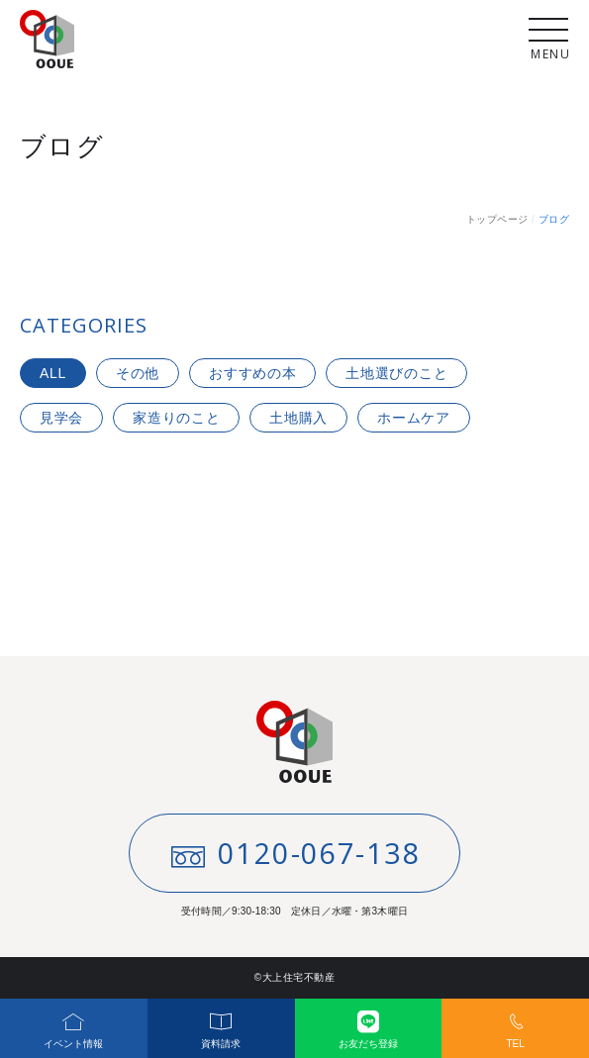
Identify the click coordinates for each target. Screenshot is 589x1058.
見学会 (61, 418)
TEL (515, 1024)
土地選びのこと (396, 373)
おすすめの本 (252, 373)
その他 (137, 373)
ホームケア (413, 418)
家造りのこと (176, 418)
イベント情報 (73, 1024)
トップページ (497, 219)
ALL (53, 373)
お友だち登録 (368, 1024)
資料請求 (221, 1024)
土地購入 (298, 418)
